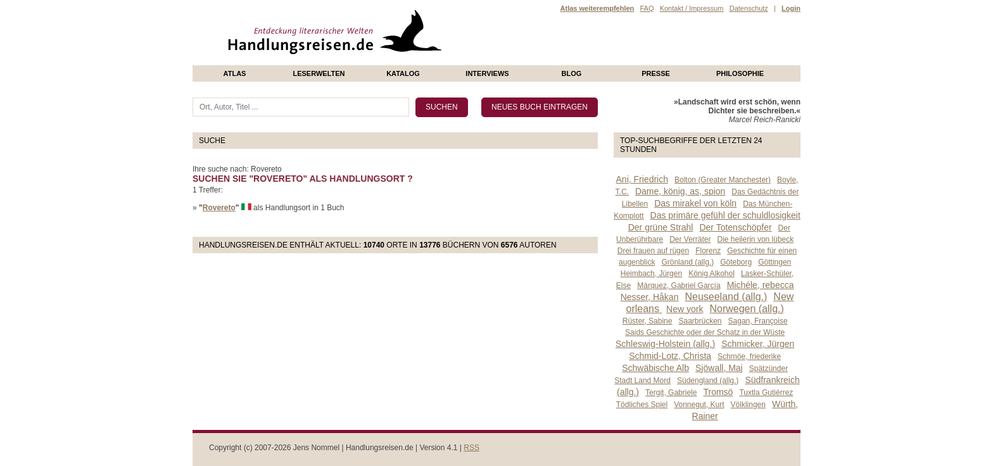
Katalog (403, 73)
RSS (471, 447)
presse (656, 73)
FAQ (647, 8)
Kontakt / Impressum (692, 8)
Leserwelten (319, 73)
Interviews (487, 73)
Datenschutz (749, 8)
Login (790, 8)
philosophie (740, 73)
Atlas (235, 73)
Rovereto (219, 207)
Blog (572, 73)
